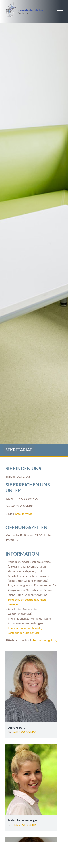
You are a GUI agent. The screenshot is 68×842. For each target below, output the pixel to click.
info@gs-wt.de (23, 513)
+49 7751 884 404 (24, 732)
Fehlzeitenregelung (45, 640)
